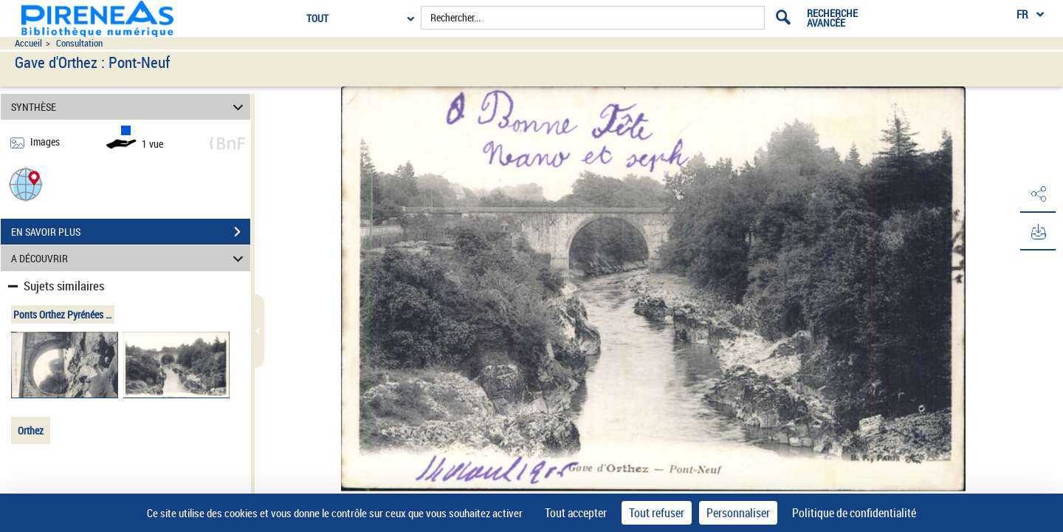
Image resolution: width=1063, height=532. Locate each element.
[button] (25, 184)
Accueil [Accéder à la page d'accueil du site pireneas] (28, 43)
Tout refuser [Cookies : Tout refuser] (656, 513)
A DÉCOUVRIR (129, 258)
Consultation (79, 43)
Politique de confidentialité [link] (854, 513)
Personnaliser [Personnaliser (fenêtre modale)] (738, 513)
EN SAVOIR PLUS (130, 232)
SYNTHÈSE (129, 107)
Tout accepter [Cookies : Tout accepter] (576, 513)
